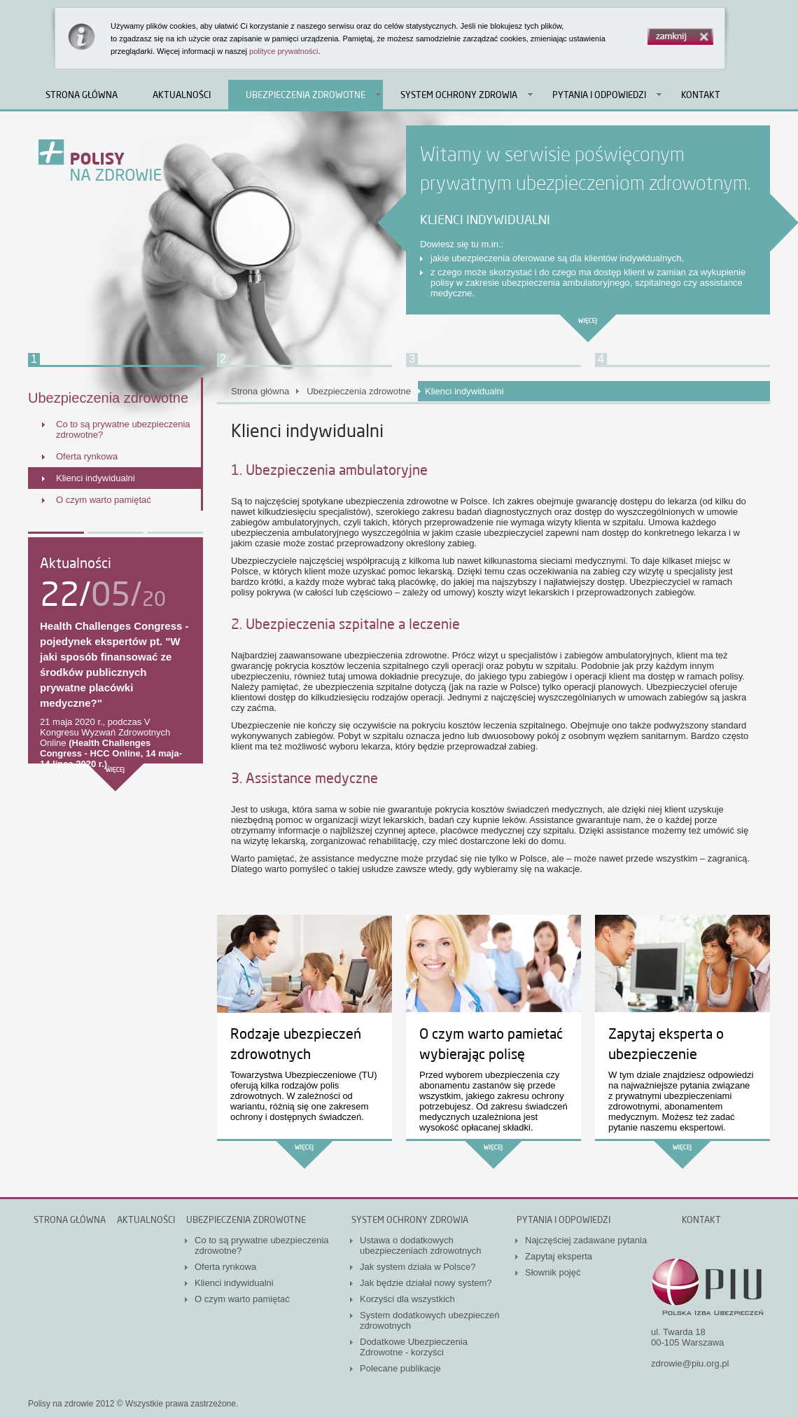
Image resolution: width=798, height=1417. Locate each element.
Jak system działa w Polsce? (417, 1267)
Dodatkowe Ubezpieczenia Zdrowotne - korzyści (414, 1346)
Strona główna (82, 94)
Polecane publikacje (400, 1368)
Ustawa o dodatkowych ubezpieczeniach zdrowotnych (420, 1245)
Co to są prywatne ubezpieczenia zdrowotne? (123, 429)
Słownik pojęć (553, 1272)
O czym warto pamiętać (103, 500)
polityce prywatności (283, 51)
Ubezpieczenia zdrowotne (305, 94)
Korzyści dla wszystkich (407, 1299)
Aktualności (182, 94)
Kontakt (700, 94)
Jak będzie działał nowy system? (426, 1283)
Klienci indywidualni (95, 478)
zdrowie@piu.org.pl (690, 1363)
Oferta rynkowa (87, 456)
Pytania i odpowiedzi (599, 94)
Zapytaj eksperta (558, 1256)
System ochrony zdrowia (458, 94)
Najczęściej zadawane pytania (586, 1240)
